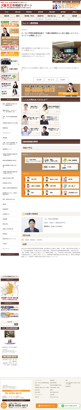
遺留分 (51, 389)
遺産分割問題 (53, 382)
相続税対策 (5, 209)
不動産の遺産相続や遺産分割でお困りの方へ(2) (10, 172)
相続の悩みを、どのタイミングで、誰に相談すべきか (10, 111)
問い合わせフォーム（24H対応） (72, 3)
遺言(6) (4, 204)
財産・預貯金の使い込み (9, 199)
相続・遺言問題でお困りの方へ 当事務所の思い (10, 104)
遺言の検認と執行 (54, 392)
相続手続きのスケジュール (9, 238)
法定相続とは (6, 214)
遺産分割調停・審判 (54, 387)
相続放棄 (5, 219)
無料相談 (5, 137)
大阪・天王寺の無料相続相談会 (10, 117)
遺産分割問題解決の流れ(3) (9, 160)
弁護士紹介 (37, 389)
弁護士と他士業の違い (8, 229)
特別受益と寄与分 (7, 183)
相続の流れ (5, 224)
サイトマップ (6, 248)
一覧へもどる (50, 79)
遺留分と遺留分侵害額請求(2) (10, 188)
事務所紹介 (5, 128)
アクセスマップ (7, 133)
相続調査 (52, 380)
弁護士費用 (37, 392)
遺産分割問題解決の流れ (56, 385)
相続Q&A (5, 233)
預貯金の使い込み (54, 397)
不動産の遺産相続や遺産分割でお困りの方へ (10, 154)
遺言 (67, 380)
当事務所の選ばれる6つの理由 (10, 123)
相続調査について (7, 149)
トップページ (38, 380)
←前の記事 (38, 79)
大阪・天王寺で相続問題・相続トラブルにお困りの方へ (10, 143)
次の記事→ (63, 79)
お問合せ (5, 243)
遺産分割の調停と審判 (8, 178)
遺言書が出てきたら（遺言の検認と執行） (10, 193)
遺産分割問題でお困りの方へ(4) (10, 166)
